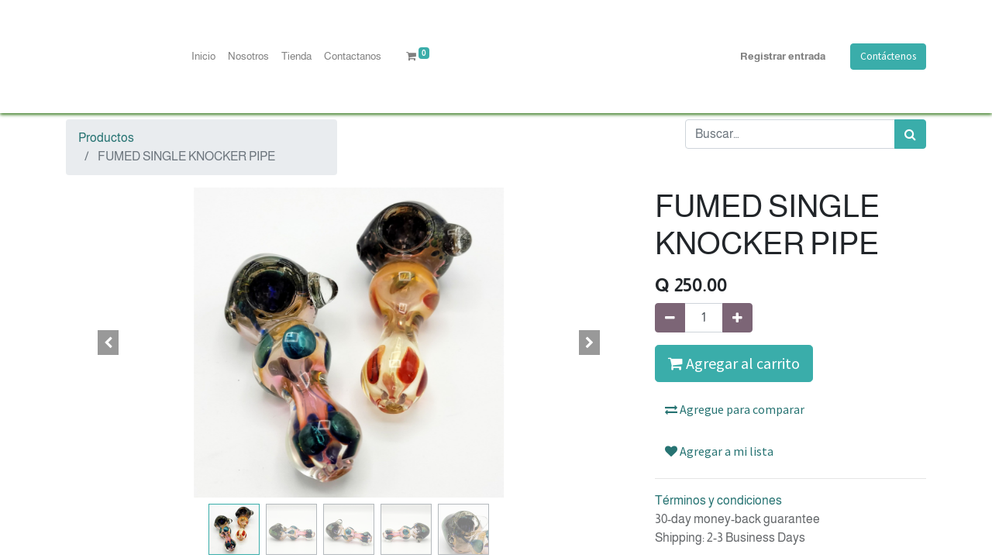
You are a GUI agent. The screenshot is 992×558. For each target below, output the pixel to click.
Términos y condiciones (718, 500)
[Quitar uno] (670, 317)
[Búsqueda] (910, 134)
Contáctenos (888, 56)
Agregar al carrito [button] (734, 363)
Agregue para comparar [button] (734, 409)
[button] (108, 342)
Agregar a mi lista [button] (719, 451)
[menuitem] (203, 57)
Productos (106, 137)
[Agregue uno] (737, 317)
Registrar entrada (782, 56)
